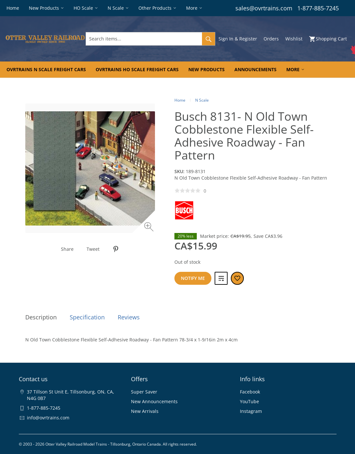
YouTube (249, 401)
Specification (87, 317)
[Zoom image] (149, 227)
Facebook (250, 392)
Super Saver (144, 392)
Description (41, 317)
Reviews (129, 317)
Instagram (251, 411)
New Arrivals (145, 411)
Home (179, 100)
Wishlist (293, 39)
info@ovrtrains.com (48, 418)
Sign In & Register (238, 39)
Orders (271, 39)
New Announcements (154, 401)
